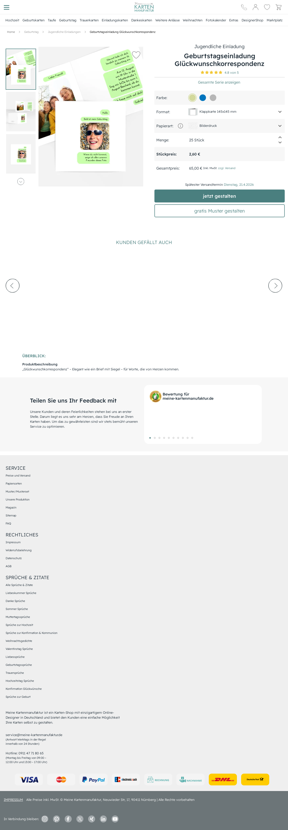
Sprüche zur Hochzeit (19, 625)
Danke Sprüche (15, 601)
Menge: (162, 140)
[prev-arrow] (12, 298)
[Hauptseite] (144, 7)
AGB (8, 566)
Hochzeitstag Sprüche (20, 681)
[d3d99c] (192, 97)
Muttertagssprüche (18, 617)
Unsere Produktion (18, 499)
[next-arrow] (275, 298)
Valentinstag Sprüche (19, 649)
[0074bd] (202, 97)
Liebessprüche (15, 657)
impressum (13, 800)
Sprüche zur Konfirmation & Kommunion (31, 633)
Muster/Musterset (17, 491)
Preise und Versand (18, 475)
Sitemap (11, 515)
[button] (136, 55)
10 (192, 437)
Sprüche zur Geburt (18, 696)
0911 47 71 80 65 (31, 753)
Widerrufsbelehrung (19, 550)
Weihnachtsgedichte (19, 641)
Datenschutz (14, 558)
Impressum (13, 542)
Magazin (11, 507)
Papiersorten (14, 483)
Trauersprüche (15, 673)
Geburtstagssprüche (19, 665)
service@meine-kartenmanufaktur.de (34, 735)
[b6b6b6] (213, 97)
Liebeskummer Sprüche (21, 593)
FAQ (8, 523)
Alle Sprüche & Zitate (19, 585)
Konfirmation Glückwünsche (24, 688)
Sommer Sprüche (17, 609)
